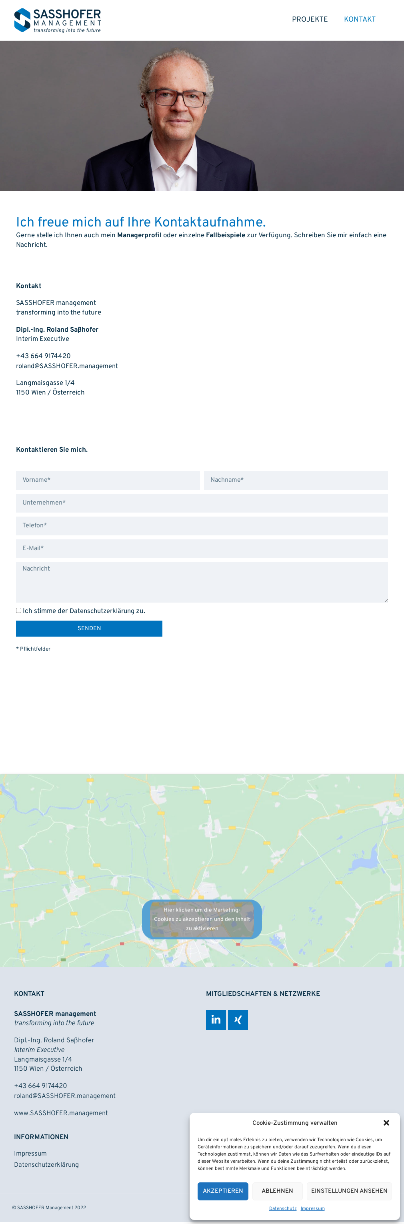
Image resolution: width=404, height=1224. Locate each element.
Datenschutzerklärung (104, 613)
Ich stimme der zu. (86, 613)
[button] (387, 1123)
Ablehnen (277, 1191)
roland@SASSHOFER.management (68, 369)
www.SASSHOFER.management (61, 1114)
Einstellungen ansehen (349, 1191)
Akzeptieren (223, 1191)
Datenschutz (283, 1209)
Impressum (313, 1209)
